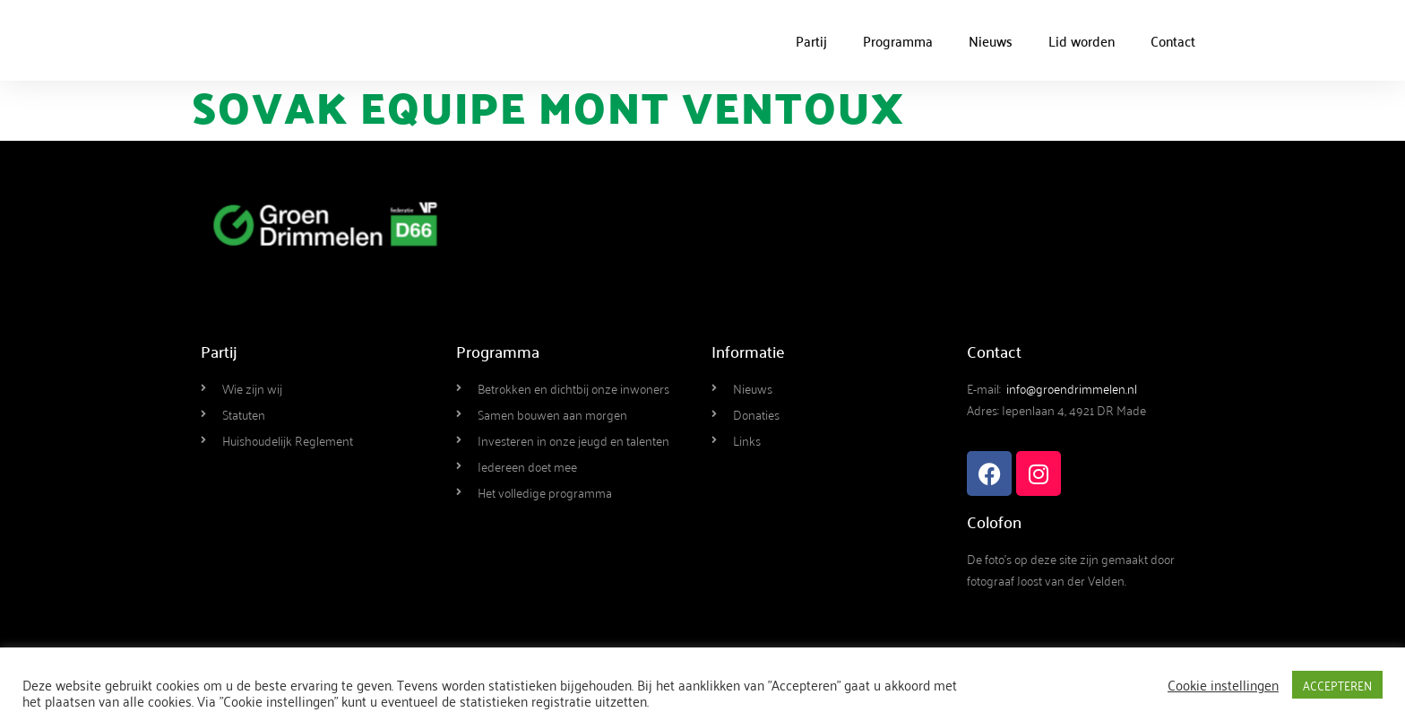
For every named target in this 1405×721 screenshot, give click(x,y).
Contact (1173, 40)
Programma (898, 40)
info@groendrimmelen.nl (1071, 388)
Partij (811, 40)
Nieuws (991, 40)
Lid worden (1081, 40)
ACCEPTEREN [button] (1337, 684)
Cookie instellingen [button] (1223, 684)
